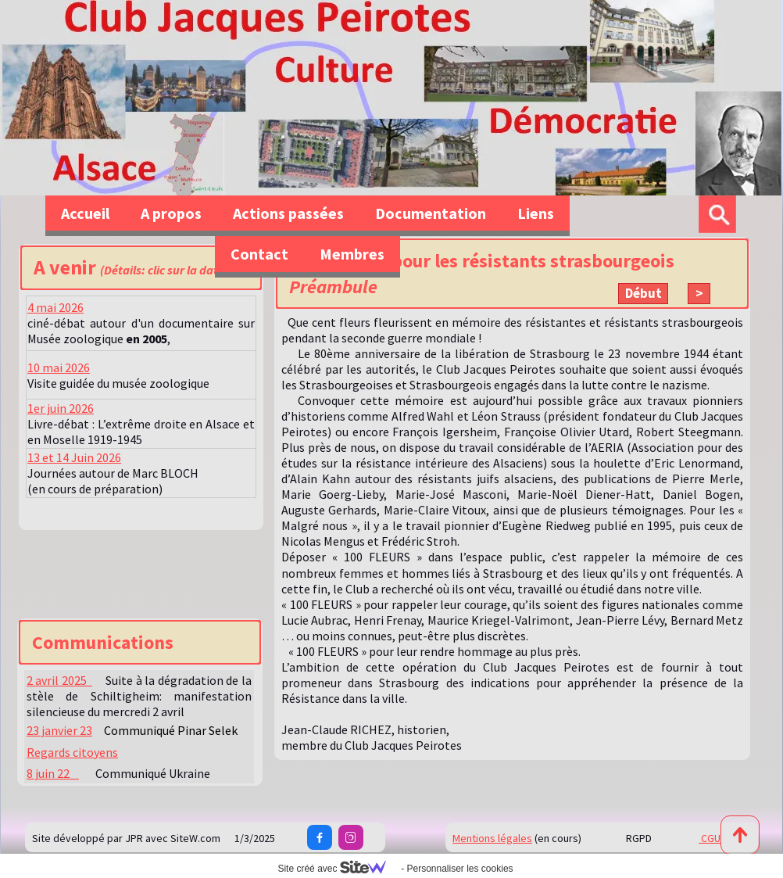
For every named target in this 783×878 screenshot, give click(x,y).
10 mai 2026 (58, 367)
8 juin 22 (53, 773)
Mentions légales (492, 838)
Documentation (430, 213)
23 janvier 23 (59, 730)
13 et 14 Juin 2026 (74, 457)
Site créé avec (337, 868)
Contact (259, 253)
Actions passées (288, 213)
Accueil (85, 213)
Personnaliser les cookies (459, 868)
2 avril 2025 (59, 680)
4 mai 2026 (55, 307)
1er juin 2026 (60, 408)
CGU (709, 838)
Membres (352, 253)
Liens (535, 213)
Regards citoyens (72, 752)
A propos (171, 213)
